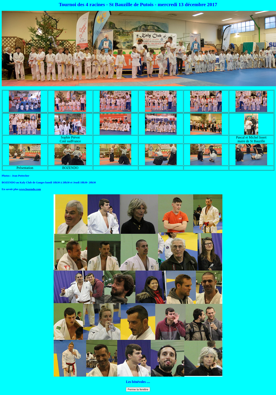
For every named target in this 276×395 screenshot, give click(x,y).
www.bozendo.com (30, 189)
